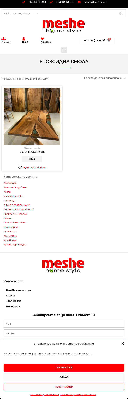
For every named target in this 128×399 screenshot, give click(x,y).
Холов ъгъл (10, 240)
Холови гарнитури (15, 245)
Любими (46, 41)
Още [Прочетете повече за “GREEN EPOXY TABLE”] (32, 159)
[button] (122, 343)
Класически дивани (15, 187)
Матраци (9, 200)
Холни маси (10, 236)
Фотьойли (10, 231)
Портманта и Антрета (18, 209)
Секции (8, 218)
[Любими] (42, 38)
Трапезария (11, 227)
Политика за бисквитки (44, 394)
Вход (25, 41)
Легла (7, 192)
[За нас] (3, 39)
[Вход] (23, 38)
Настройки (64, 386)
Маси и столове (13, 196)
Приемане (64, 367)
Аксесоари (10, 183)
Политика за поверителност (78, 394)
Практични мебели (15, 214)
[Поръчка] (104, 78)
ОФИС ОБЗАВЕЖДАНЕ (17, 205)
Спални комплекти (15, 222)
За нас (6, 42)
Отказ (64, 377)
